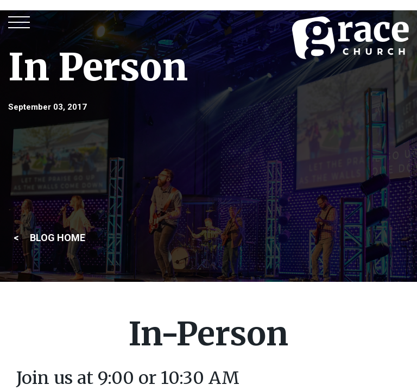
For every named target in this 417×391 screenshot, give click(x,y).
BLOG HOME (57, 237)
